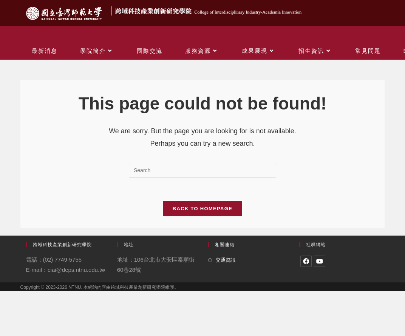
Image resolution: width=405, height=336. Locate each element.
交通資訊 (225, 260)
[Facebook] (306, 261)
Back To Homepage (202, 208)
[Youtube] (319, 261)
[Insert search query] (202, 170)
